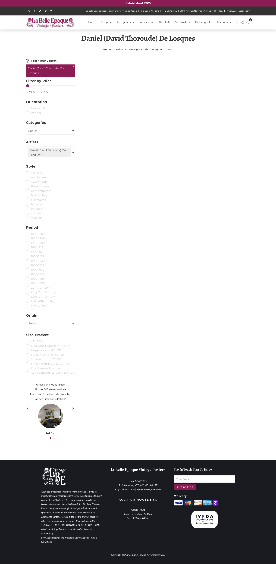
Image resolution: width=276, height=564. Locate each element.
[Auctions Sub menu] (230, 22)
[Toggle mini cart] (248, 22)
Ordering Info (203, 22)
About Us (164, 22)
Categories (124, 22)
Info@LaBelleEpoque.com (149, 489)
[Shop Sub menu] (110, 22)
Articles (144, 22)
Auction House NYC (138, 499)
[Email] (204, 479)
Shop (104, 22)
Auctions (222, 22)
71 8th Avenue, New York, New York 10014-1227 (201, 11)
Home (92, 22)
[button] (50, 438)
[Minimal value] (50, 85)
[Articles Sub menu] (152, 22)
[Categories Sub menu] (133, 22)
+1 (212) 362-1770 (169, 11)
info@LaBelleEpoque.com (238, 11)
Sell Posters (182, 22)
